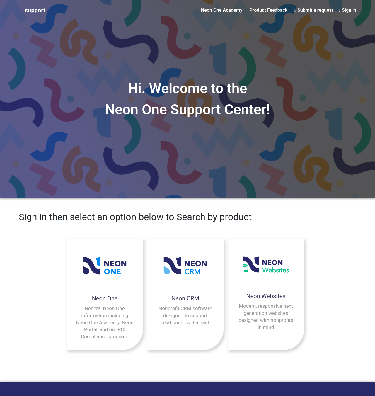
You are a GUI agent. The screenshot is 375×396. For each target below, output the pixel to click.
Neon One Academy (222, 10)
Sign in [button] (349, 10)
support (35, 10)
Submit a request (315, 10)
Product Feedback (269, 10)
